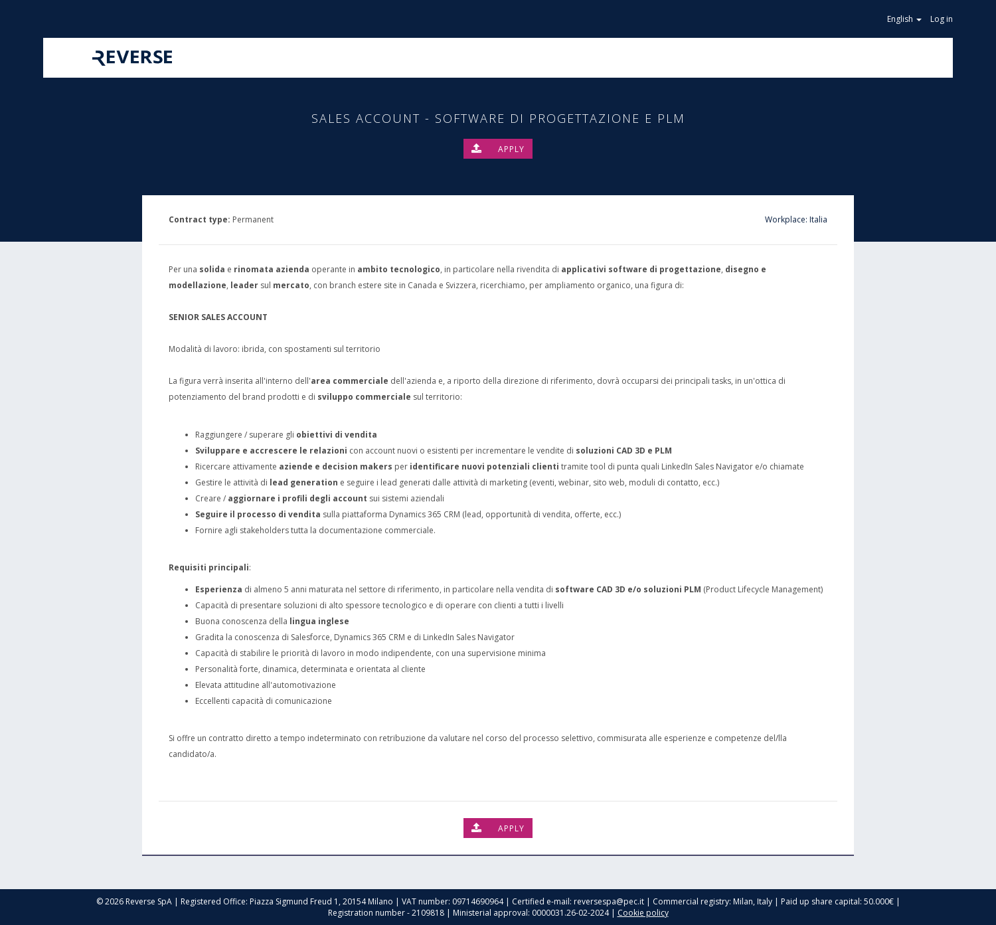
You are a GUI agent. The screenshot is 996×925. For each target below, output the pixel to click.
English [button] (905, 19)
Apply (498, 149)
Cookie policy (643, 912)
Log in (941, 19)
